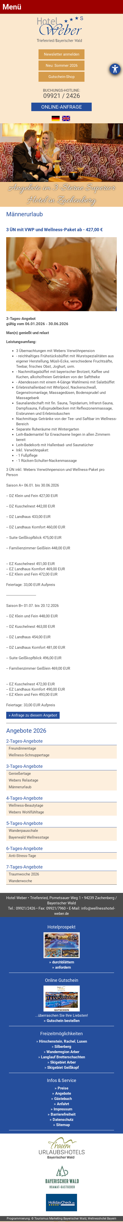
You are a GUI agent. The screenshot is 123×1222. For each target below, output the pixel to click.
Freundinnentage (22, 748)
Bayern (111, 1218)
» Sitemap (61, 1125)
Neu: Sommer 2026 (62, 65)
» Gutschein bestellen (62, 1020)
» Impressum (61, 1109)
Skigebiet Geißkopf (63, 1067)
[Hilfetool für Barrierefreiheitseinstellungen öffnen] (115, 69)
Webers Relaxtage (23, 780)
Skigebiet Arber (63, 1062)
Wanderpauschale (23, 830)
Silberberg (62, 1046)
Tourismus (41, 1218)
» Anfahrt (61, 1104)
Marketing (56, 1218)
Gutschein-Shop (61, 76)
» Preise (61, 1088)
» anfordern (61, 967)
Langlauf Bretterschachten (63, 1057)
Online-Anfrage (61, 107)
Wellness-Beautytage (26, 805)
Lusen (82, 1041)
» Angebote (61, 1093)
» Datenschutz (62, 1119)
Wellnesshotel (97, 1218)
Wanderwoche (20, 881)
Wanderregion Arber (62, 1052)
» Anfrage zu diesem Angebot (33, 715)
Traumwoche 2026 (24, 874)
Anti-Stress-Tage (22, 856)
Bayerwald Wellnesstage (29, 837)
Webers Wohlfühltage (26, 812)
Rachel (69, 1041)
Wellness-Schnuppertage (29, 755)
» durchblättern (61, 962)
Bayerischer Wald (74, 1218)
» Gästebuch (61, 1098)
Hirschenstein (50, 1041)
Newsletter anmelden (61, 54)
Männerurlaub (20, 787)
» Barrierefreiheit (62, 1114)
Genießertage (20, 773)
